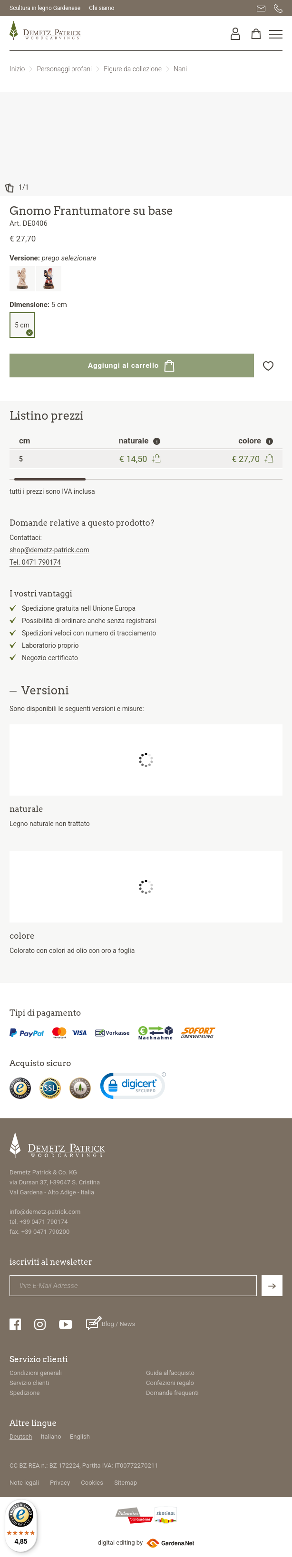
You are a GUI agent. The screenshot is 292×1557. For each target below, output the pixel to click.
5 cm (22, 325)
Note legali (24, 1482)
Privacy (60, 1482)
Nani (180, 69)
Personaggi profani (64, 69)
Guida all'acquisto (170, 1372)
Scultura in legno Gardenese (45, 8)
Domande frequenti (172, 1392)
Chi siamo (101, 8)
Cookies (92, 1482)
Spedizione (25, 1392)
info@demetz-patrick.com (45, 1211)
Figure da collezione (133, 69)
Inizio (17, 69)
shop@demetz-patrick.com (49, 550)
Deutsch (21, 1436)
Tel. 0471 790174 (35, 562)
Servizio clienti (29, 1382)
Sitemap (125, 1482)
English (80, 1436)
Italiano (51, 1436)
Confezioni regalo (170, 1382)
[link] (133, 1088)
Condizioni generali (36, 1372)
